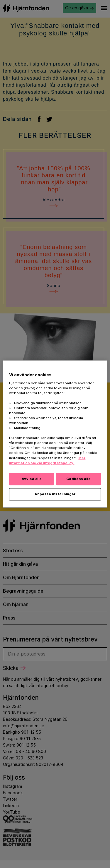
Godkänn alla (78, 479)
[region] (55, 434)
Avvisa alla (32, 479)
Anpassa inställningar (55, 494)
